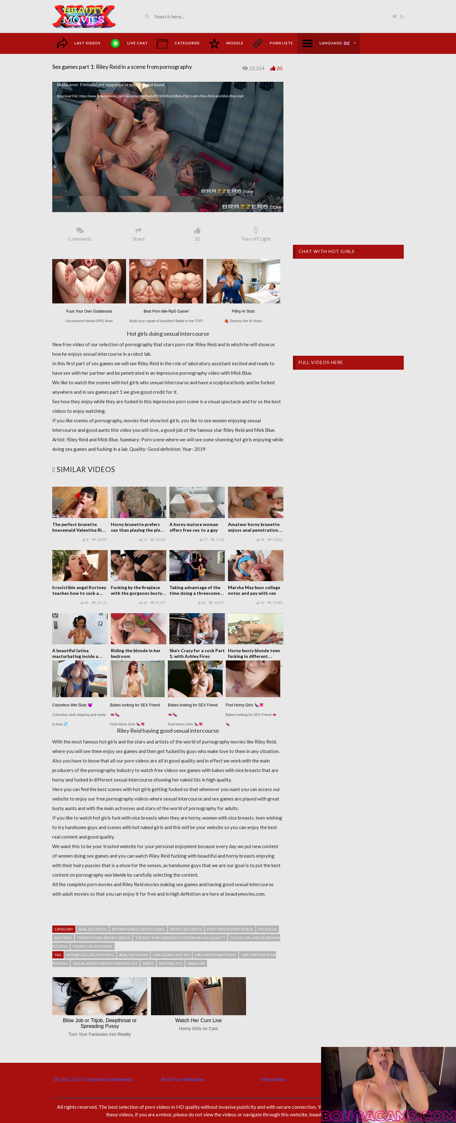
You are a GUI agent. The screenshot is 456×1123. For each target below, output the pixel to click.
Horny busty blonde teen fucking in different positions (254, 656)
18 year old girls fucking (90, 955)
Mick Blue (267, 929)
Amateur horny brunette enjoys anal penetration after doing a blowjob (254, 530)
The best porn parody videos (103, 938)
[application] (167, 147)
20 (279, 68)
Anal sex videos (92, 929)
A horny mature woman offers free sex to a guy (193, 527)
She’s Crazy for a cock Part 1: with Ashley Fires (197, 653)
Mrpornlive (273, 1079)
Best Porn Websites (183, 1079)
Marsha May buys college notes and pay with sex (254, 590)
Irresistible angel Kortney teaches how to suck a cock (79, 593)
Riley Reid (63, 938)
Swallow (196, 963)
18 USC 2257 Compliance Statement (92, 1079)
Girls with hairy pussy (215, 955)
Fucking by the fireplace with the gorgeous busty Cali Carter (136, 593)
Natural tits (170, 963)
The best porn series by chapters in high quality (180, 938)
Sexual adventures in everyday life (105, 963)
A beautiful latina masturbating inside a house (75, 656)
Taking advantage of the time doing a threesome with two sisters (194, 593)
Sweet (148, 963)
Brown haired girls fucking (138, 929)
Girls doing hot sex (171, 955)
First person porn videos (230, 929)
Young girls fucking (92, 946)
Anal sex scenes (133, 955)
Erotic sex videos (186, 929)
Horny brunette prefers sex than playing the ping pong (137, 530)
